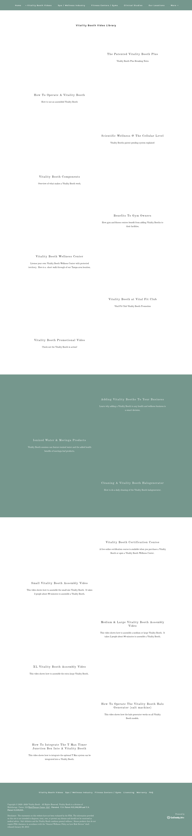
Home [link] (18, 5)
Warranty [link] (142, 792)
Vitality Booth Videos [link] (39, 5)
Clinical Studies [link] (133, 5)
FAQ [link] (151, 792)
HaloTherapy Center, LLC (39, 807)
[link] (176, 817)
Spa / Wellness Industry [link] (71, 5)
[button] (174, 5)
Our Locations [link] (157, 5)
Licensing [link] (128, 792)
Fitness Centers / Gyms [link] (104, 5)
